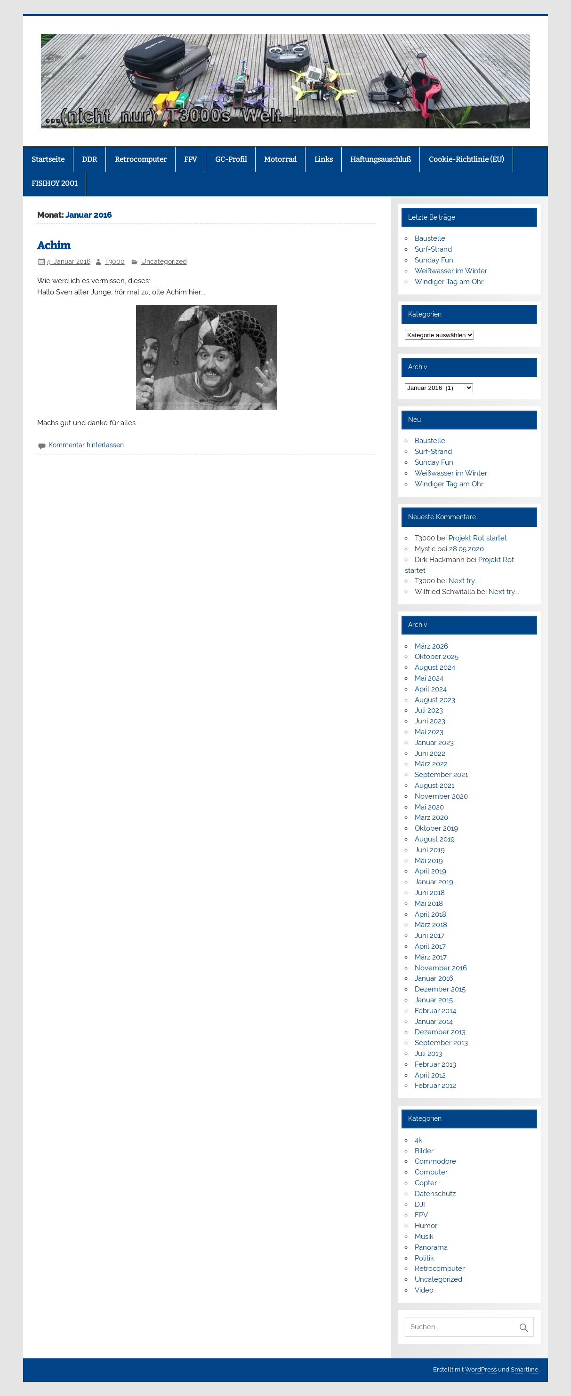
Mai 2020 (429, 807)
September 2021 (441, 774)
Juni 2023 (430, 721)
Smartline (525, 1369)
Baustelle (430, 238)
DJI (420, 1204)
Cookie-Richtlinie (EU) (466, 159)
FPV (190, 159)
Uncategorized (164, 261)
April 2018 (430, 914)
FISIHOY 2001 (54, 183)
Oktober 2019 (436, 828)
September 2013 (441, 1043)
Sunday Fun (434, 260)
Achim (54, 245)
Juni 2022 (430, 753)
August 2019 (435, 839)
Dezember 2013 (440, 1032)
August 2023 (435, 700)
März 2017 (431, 957)
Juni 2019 (430, 850)
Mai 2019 (429, 861)
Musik (424, 1236)
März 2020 (431, 817)
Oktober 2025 (436, 656)
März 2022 (431, 764)
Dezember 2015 (440, 989)
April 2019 (430, 871)
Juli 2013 (428, 1053)
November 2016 (441, 968)
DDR (89, 159)
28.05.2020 (466, 549)
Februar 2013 (435, 1064)
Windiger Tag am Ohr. (449, 282)
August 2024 (435, 667)
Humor (426, 1226)
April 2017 (430, 946)
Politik (424, 1258)
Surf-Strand (433, 249)
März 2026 (431, 646)
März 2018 (431, 924)
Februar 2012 (435, 1085)
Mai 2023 (429, 732)
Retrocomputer (141, 159)
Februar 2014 (435, 1011)
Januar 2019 (434, 882)
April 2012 (430, 1075)
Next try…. (464, 581)
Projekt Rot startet (478, 538)
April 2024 (431, 689)
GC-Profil (231, 159)
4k (418, 1140)
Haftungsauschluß (380, 159)
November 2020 (441, 796)
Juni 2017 (429, 935)
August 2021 (434, 785)
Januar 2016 (434, 978)
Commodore (435, 1161)
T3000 (115, 261)
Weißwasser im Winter (451, 271)
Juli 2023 (429, 710)
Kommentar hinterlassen (86, 445)
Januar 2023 (434, 742)
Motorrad (280, 159)
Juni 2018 (430, 892)
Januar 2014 (434, 1021)
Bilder (424, 1151)
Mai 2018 (429, 903)
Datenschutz (435, 1194)
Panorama (431, 1247)
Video (424, 1290)
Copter (426, 1183)
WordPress (481, 1369)
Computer (431, 1172)
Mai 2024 (429, 678)
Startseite (48, 159)
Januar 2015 (434, 1000)
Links (323, 159)
